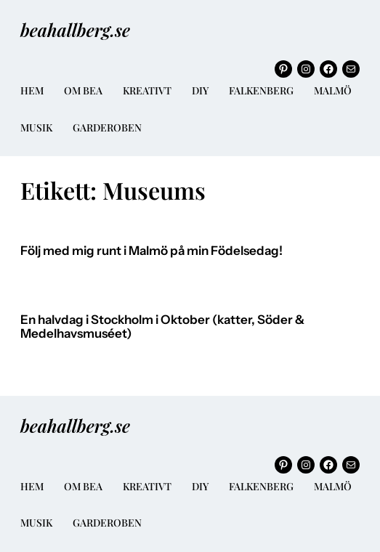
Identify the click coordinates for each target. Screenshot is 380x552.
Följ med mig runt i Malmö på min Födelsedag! (151, 251)
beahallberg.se (75, 29)
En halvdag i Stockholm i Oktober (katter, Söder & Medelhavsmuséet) (162, 327)
